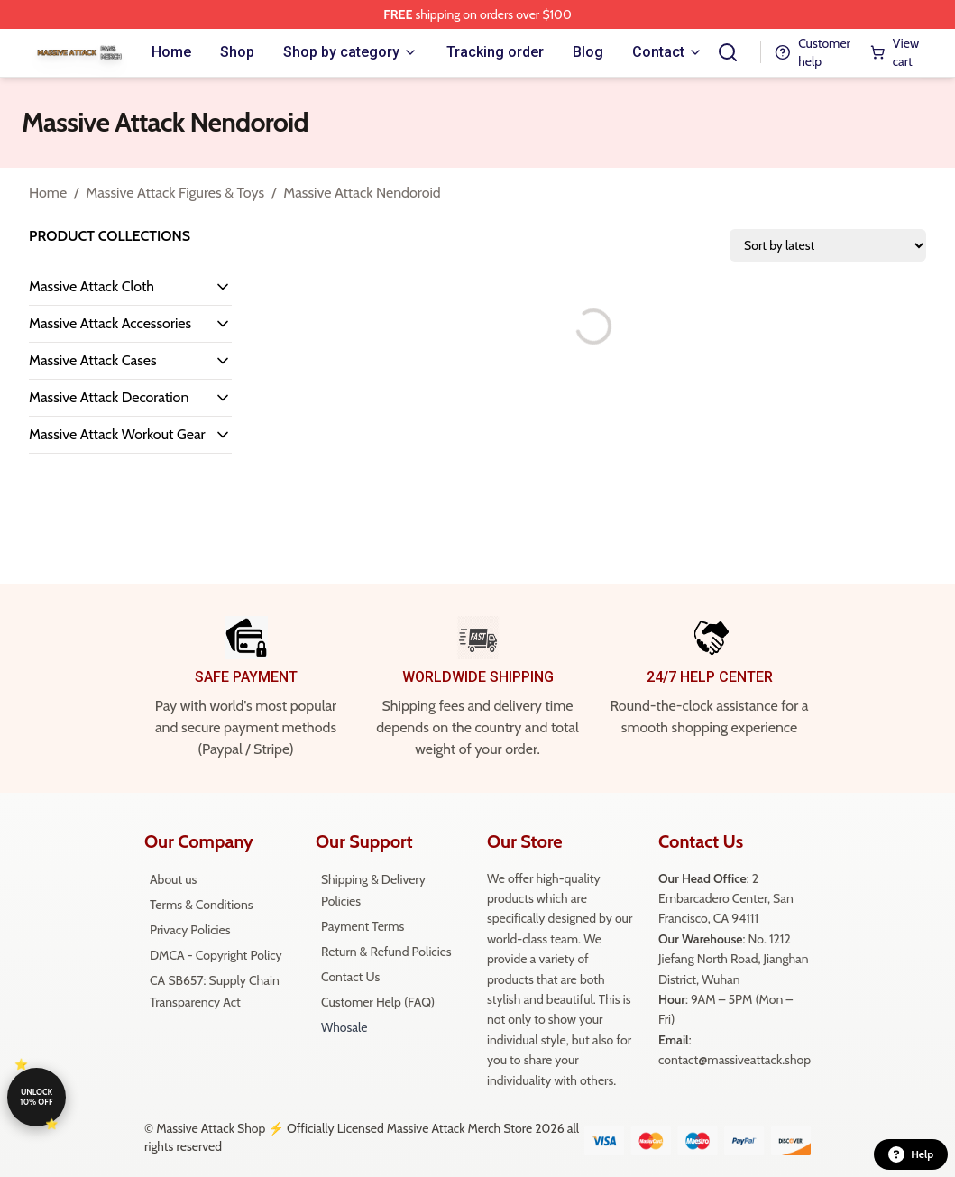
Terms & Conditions (201, 905)
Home (48, 192)
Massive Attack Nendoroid (361, 192)
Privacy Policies (190, 930)
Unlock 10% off (36, 1097)
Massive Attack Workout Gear (117, 434)
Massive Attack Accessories (110, 323)
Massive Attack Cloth (91, 286)
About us (173, 879)
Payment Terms (362, 926)
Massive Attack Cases (93, 360)
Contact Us (350, 977)
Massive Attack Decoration (108, 397)
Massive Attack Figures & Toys (175, 192)
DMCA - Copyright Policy (216, 955)
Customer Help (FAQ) (378, 1002)
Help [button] (910, 1154)
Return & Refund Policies (386, 951)
